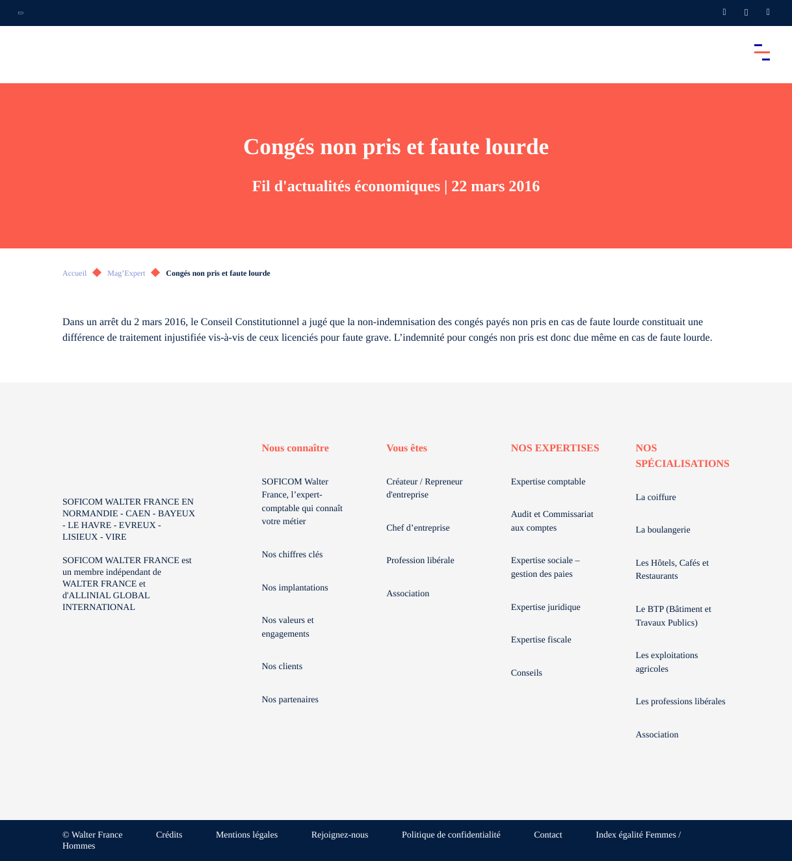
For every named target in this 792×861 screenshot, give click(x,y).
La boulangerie (662, 530)
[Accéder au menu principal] (762, 52)
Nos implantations (295, 588)
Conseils (526, 673)
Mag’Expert (126, 273)
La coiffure (655, 498)
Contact (548, 835)
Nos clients (282, 667)
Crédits (169, 835)
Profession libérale (420, 561)
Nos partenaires (290, 700)
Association (407, 594)
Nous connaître (295, 448)
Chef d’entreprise (418, 528)
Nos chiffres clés (292, 555)
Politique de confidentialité (451, 835)
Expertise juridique (546, 608)
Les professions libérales (680, 702)
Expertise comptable (548, 482)
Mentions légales (247, 835)
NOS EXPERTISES (555, 448)
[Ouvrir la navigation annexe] (21, 13)
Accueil (74, 273)
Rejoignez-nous (340, 835)
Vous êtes (406, 448)
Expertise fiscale (541, 640)
